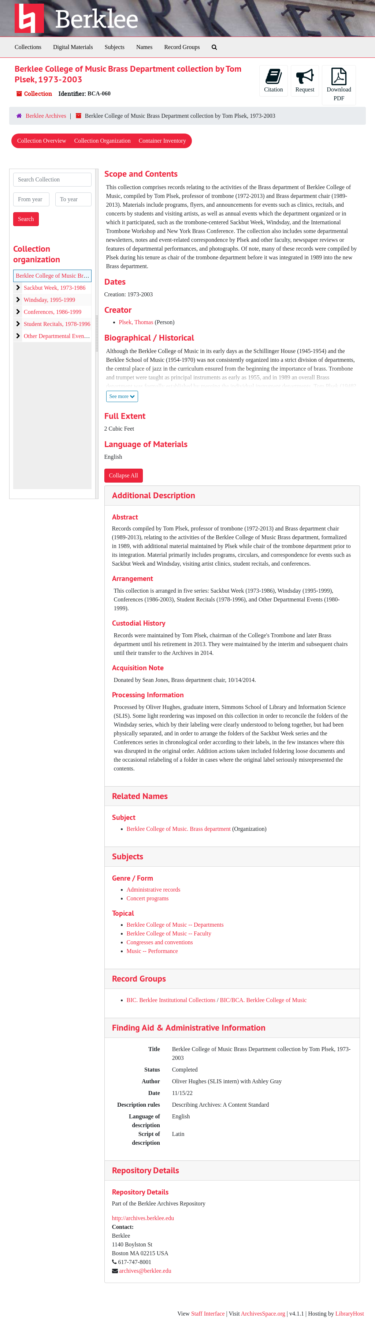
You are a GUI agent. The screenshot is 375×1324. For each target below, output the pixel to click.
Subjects (115, 47)
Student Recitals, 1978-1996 (57, 324)
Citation (273, 80)
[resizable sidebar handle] (96, 334)
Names (144, 47)
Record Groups (182, 47)
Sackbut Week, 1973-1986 (55, 288)
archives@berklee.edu (145, 1271)
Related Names (140, 796)
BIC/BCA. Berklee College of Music (263, 1000)
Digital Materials (73, 47)
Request (305, 80)
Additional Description (153, 495)
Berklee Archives (46, 116)
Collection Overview (41, 141)
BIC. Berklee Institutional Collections (171, 1000)
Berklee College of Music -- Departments (175, 925)
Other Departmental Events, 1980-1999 (70, 336)
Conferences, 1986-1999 (52, 312)
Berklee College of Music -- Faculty (169, 933)
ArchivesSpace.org (263, 1313)
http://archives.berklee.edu (143, 1218)
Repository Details (145, 1170)
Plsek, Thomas (136, 322)
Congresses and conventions (160, 942)
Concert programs (148, 898)
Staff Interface (208, 1313)
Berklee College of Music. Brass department (179, 829)
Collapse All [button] (123, 475)
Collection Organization (102, 141)
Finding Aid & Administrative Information (189, 1027)
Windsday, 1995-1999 (49, 300)
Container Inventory (162, 141)
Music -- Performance (152, 951)
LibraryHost (349, 1313)
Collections (28, 47)
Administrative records (154, 889)
